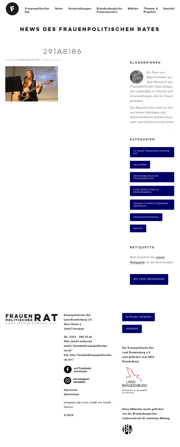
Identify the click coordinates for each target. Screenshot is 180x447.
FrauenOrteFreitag (146, 217)
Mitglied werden (138, 317)
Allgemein (140, 165)
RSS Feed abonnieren (149, 279)
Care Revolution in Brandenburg (146, 191)
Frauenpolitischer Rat (28, 60)
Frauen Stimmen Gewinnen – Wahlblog (151, 204)
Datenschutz (71, 394)
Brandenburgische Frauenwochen (145, 177)
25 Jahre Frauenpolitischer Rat (151, 152)
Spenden (132, 329)
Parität (138, 228)
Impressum (71, 390)
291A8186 (62, 52)
